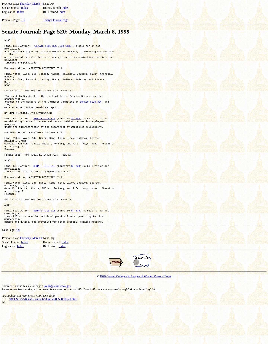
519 (23, 20)
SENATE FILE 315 (44, 245)
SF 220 (75, 191)
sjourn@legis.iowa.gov (57, 322)
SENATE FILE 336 (46, 47)
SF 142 (75, 134)
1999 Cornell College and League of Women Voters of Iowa (135, 313)
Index (24, 7)
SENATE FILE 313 (44, 191)
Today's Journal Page (55, 20)
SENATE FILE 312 (44, 134)
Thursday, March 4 (31, 3)
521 (18, 266)
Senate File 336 (91, 114)
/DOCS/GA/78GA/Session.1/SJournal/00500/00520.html (43, 335)
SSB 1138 (65, 47)
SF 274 (75, 245)
